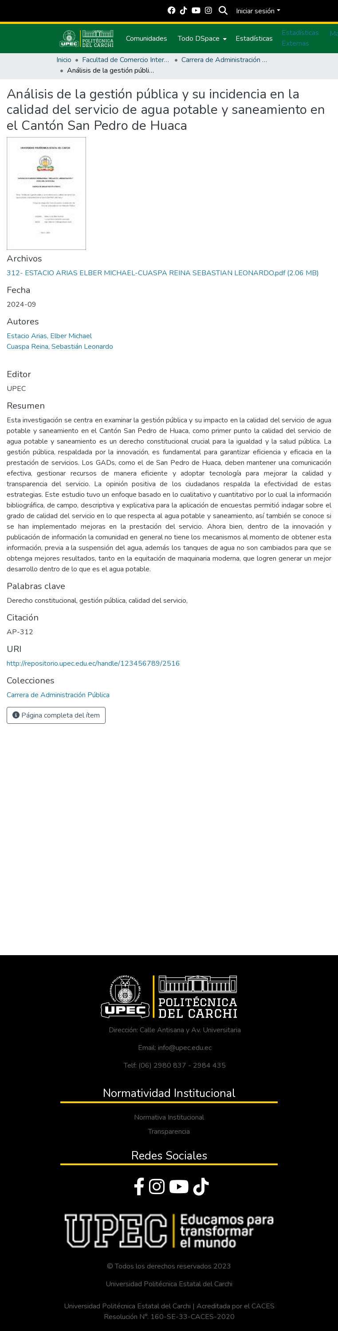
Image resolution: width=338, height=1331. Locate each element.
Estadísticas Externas (300, 38)
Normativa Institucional (169, 1117)
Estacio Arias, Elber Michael (49, 336)
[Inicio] (86, 38)
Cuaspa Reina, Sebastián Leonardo (60, 346)
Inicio (63, 60)
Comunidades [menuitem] (146, 38)
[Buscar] (222, 11)
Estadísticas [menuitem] (254, 38)
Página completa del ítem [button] (56, 715)
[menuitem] (201, 38)
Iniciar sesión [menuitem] (255, 11)
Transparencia (169, 1131)
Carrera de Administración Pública (225, 60)
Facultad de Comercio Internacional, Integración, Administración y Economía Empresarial (126, 60)
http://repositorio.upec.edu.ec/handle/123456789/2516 (93, 663)
